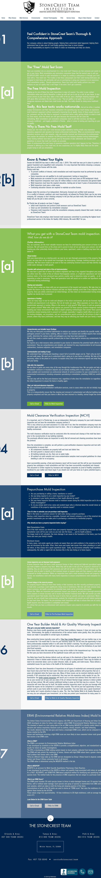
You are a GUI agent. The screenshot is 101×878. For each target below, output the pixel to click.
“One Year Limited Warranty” (71, 639)
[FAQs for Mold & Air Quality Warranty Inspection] (62, 698)
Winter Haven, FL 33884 (50, 847)
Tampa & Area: (50, 834)
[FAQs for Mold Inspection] (54, 404)
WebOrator (53, 877)
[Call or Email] (34, 404)
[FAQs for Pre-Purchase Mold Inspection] (59, 614)
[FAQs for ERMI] (53, 806)
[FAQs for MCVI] (53, 475)
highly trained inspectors (47, 678)
